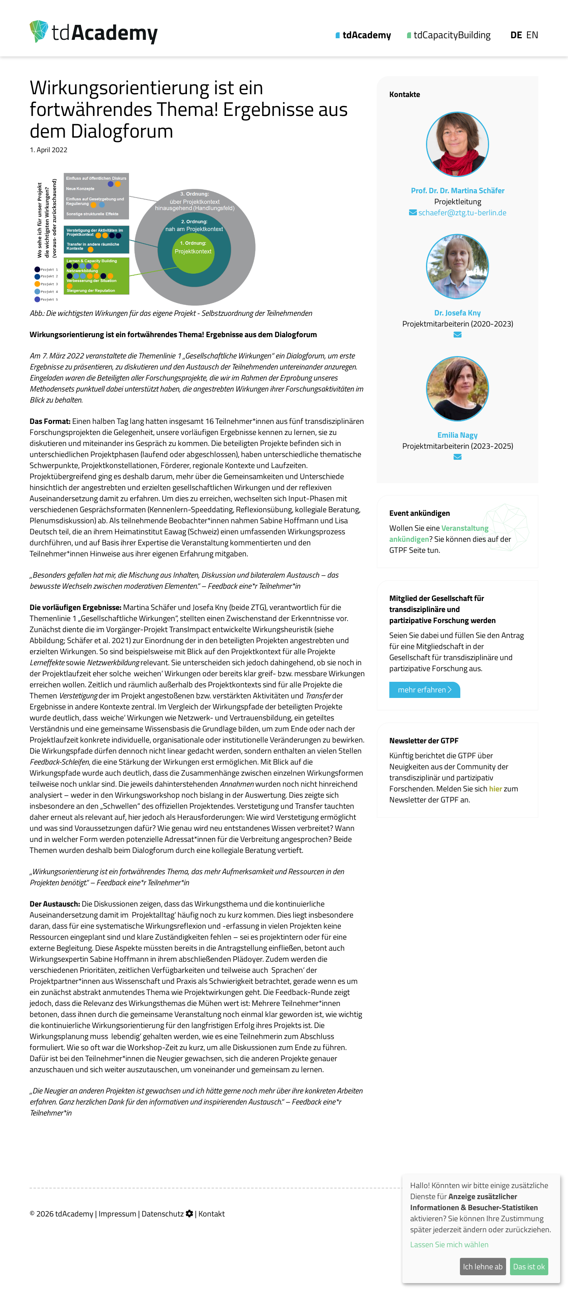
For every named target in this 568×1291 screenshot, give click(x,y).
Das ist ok (529, 1266)
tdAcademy (367, 35)
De (516, 35)
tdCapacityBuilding (452, 35)
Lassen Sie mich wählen (449, 1244)
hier (496, 788)
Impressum (117, 1213)
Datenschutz (163, 1213)
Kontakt (211, 1213)
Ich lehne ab (483, 1266)
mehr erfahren (425, 690)
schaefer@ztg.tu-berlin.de (457, 212)
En (532, 35)
